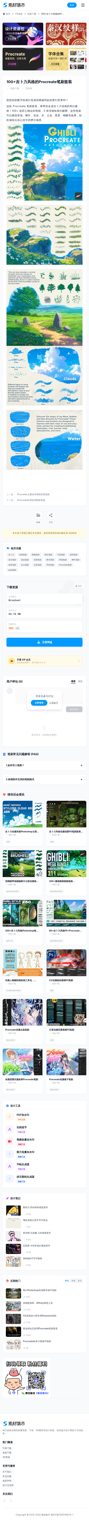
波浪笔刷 (73, 554)
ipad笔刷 (12, 570)
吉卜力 (11, 554)
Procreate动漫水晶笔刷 (17, 1029)
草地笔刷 (63, 560)
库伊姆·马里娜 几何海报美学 (37, 1232)
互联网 (28, 88)
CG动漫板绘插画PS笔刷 (61, 980)
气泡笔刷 (61, 554)
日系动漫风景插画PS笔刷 (61, 1029)
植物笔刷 (35, 554)
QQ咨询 (72, 533)
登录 (72, 5)
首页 (6, 13)
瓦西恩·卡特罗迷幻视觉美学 (36, 1245)
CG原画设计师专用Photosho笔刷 (39, 1315)
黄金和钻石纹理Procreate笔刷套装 (40, 1328)
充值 (17, 628)
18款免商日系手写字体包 (35, 1220)
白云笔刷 (25, 565)
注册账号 (53, 702)
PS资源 (18, 13)
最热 (80, 681)
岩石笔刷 (12, 560)
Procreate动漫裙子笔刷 (61, 1079)
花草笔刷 (12, 565)
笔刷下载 (31, 13)
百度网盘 (44, 642)
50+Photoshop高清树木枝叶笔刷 (39, 1290)
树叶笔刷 (75, 560)
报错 (78, 586)
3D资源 (6, 1457)
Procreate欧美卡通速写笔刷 (37, 1341)
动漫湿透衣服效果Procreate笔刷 (21, 1079)
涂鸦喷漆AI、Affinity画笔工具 (38, 1303)
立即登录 (39, 702)
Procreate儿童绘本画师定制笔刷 (33, 494)
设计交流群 (8, 1485)
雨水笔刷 (48, 554)
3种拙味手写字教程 (32, 1258)
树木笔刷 (50, 560)
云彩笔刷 (37, 565)
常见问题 (7, 1476)
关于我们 (7, 1471)
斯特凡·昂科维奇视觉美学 (35, 1207)
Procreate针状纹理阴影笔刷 (31, 500)
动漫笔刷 (23, 554)
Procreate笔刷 (65, 565)
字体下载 (7, 1448)
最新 (73, 681)
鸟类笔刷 (37, 560)
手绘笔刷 (50, 565)
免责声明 (7, 1480)
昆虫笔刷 (25, 560)
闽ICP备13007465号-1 (62, 1514)
